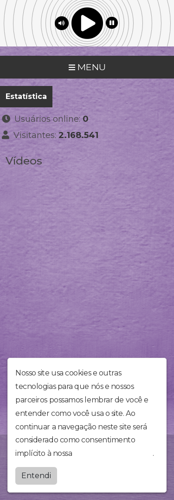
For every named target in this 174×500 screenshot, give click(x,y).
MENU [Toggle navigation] (87, 66)
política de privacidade (113, 453)
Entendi (36, 475)
